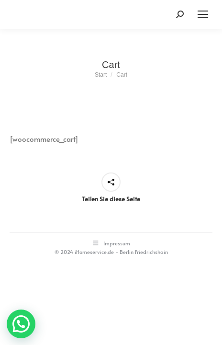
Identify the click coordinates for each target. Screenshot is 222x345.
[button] (21, 324)
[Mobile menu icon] (202, 14)
